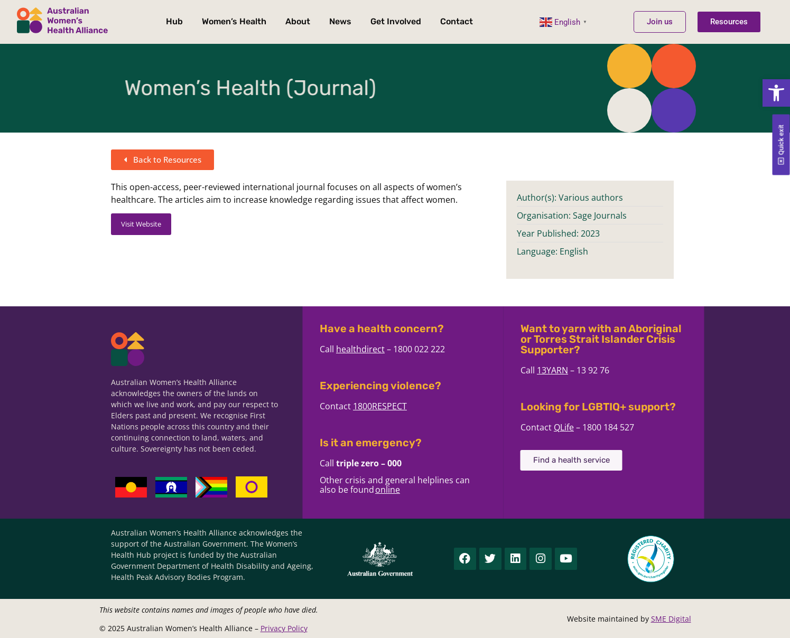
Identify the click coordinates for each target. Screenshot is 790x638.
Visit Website (141, 224)
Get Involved (395, 21)
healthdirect (381, 349)
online (408, 489)
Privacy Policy (284, 628)
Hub (174, 21)
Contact (456, 21)
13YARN (573, 370)
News (340, 21)
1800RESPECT (400, 406)
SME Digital (671, 619)
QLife (584, 427)
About (297, 21)
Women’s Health (234, 21)
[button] (776, 93)
